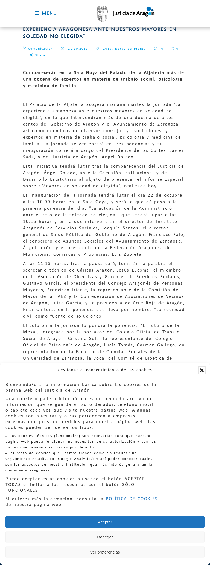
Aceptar (105, 522)
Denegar (105, 537)
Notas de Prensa (130, 49)
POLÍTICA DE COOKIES (132, 499)
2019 (107, 49)
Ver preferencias (105, 552)
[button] (202, 370)
